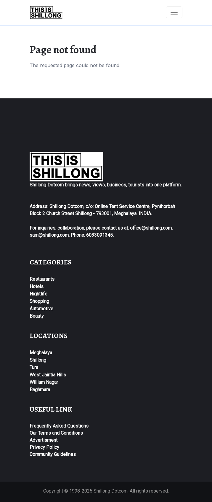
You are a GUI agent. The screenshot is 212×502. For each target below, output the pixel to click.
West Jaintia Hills (48, 375)
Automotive (41, 308)
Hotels (37, 286)
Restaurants (42, 279)
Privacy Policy (44, 447)
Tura (34, 367)
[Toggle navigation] (174, 12)
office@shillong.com (151, 228)
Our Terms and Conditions (56, 433)
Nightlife (38, 294)
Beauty (37, 316)
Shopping (39, 301)
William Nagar (44, 382)
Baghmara (40, 389)
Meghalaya (41, 352)
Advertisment (43, 440)
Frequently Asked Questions (59, 426)
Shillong (38, 360)
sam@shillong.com (49, 235)
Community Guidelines (53, 454)
